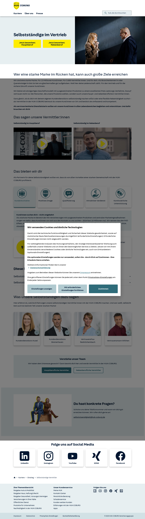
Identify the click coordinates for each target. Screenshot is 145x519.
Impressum (85, 272)
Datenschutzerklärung (38, 268)
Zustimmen (103, 289)
